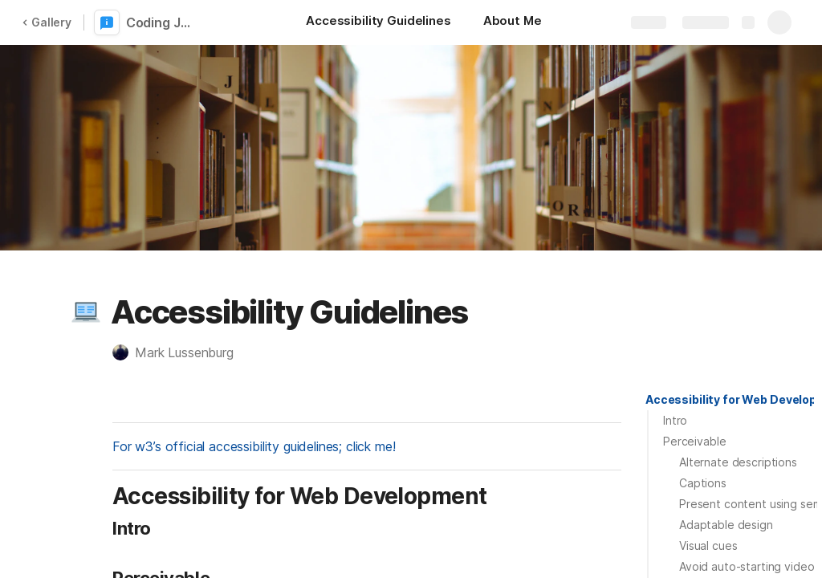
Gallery (46, 22)
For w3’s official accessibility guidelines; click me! (254, 446)
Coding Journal (162, 22)
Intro (675, 420)
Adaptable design (726, 524)
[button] (85, 312)
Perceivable (694, 441)
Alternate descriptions (738, 462)
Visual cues (708, 545)
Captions (702, 483)
